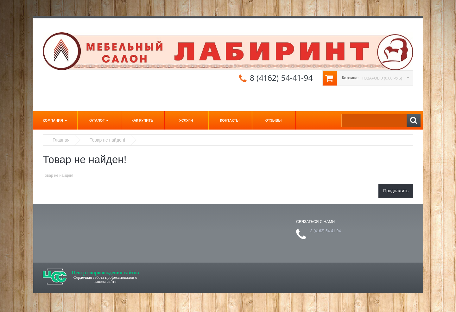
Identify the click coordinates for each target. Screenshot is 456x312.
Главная (61, 140)
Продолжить (395, 190)
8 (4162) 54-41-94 (281, 77)
